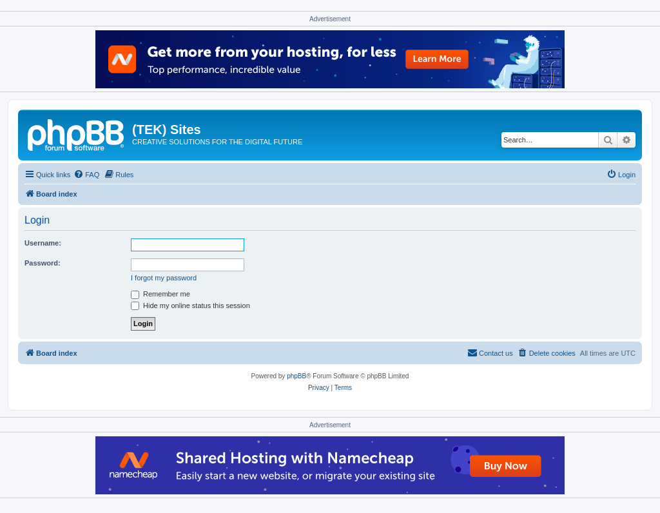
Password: (42, 263)
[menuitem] (86, 174)
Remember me (160, 294)
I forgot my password (164, 278)
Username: (42, 243)
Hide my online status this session (190, 305)
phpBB (296, 376)
